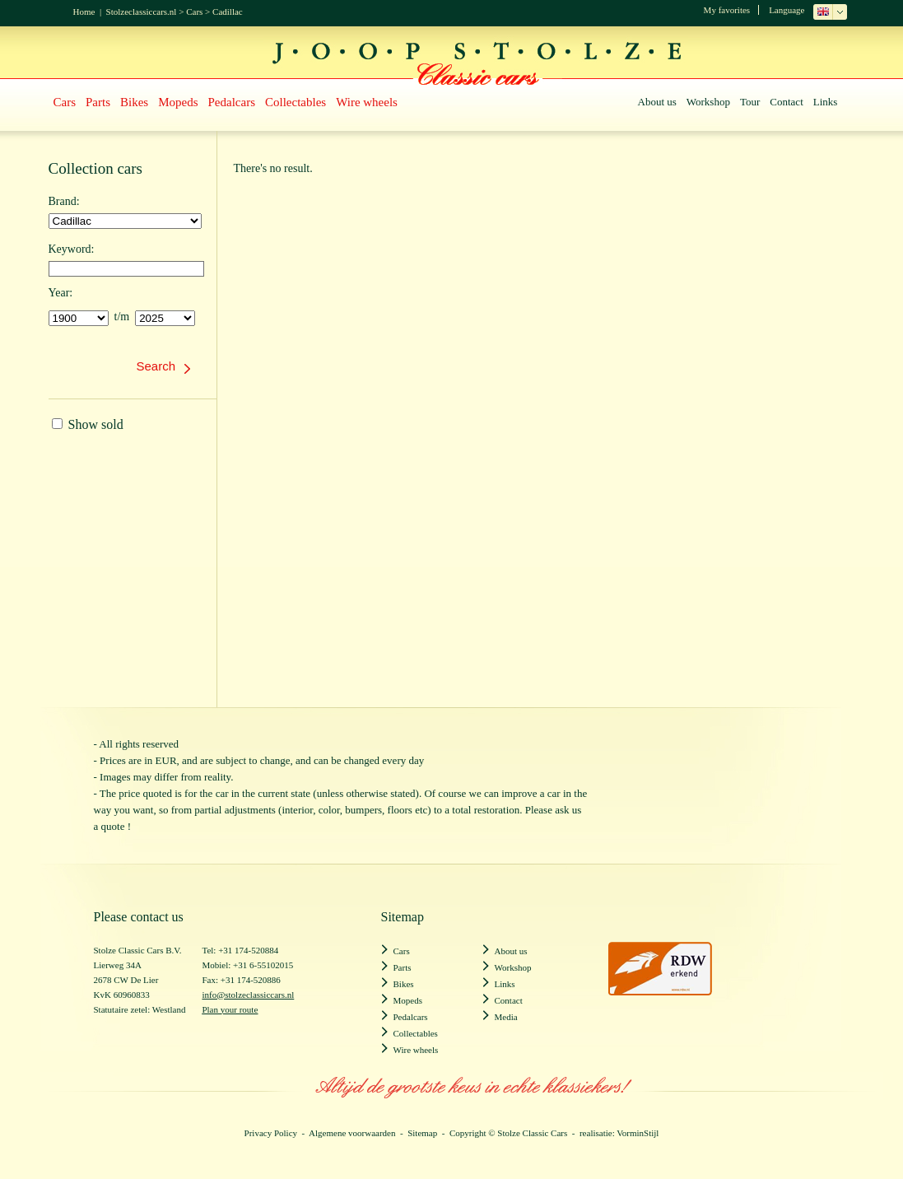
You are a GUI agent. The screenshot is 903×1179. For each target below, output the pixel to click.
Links (825, 102)
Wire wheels (367, 102)
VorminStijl (638, 1133)
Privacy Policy (270, 1133)
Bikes (134, 102)
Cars (194, 11)
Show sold (87, 424)
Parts (98, 102)
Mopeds (178, 102)
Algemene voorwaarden (352, 1133)
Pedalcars (231, 102)
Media (506, 1017)
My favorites (727, 10)
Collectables (295, 102)
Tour (750, 102)
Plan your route (230, 1009)
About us (657, 102)
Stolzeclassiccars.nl (141, 11)
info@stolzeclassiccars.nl (248, 995)
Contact (786, 102)
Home (84, 11)
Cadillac (227, 11)
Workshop (708, 102)
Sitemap (422, 1133)
